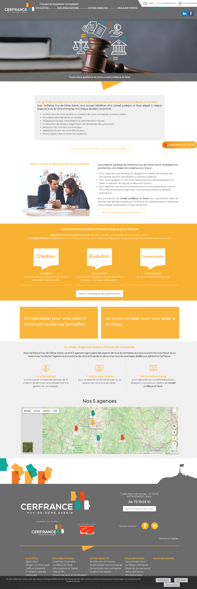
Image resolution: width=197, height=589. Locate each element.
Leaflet (140, 453)
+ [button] (174, 444)
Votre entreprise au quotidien (121, 212)
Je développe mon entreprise (106, 565)
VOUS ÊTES (41, 8)
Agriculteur (32, 561)
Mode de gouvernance (137, 568)
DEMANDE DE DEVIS (179, 145)
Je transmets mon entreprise (105, 568)
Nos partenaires (133, 575)
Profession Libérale (36, 571)
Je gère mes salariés (100, 571)
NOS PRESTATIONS (68, 8)
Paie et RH (58, 571)
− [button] (174, 448)
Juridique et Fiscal (62, 565)
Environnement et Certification (70, 575)
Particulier (31, 575)
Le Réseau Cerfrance (136, 565)
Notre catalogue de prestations (99, 293)
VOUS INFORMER (127, 8)
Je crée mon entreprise (102, 561)
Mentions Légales (168, 538)
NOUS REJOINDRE (157, 8)
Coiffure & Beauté (35, 568)
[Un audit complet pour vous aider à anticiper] (140, 323)
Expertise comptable (64, 561)
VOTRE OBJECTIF (98, 8)
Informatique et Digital (65, 568)
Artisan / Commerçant (37, 565)
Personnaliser (172, 585)
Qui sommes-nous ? (136, 561)
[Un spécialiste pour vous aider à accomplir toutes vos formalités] (59, 323)
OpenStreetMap (157, 453)
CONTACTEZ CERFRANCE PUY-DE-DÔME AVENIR (99, 149)
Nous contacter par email (139, 508)
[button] (174, 410)
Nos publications (134, 571)
